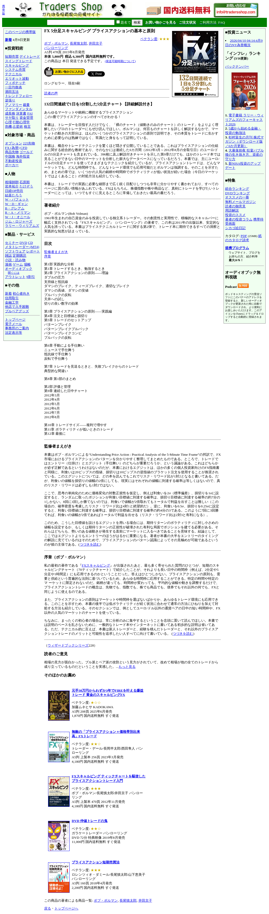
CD (30, 243)
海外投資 (23, 156)
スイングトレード (18, 61)
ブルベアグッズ (17, 311)
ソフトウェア (15, 251)
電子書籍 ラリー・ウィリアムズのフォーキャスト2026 (244, 119)
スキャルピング (17, 65)
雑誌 (8, 255)
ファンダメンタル (18, 109)
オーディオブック (18, 269)
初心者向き (21, 293)
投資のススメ (235, 215)
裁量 (26, 105)
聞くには (13, 272)
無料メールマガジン (240, 202)
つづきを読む (90, 544)
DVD (23, 243)
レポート (33, 251)
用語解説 (232, 210)
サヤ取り (12, 118)
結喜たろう (13, 195)
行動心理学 (21, 122)
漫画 (8, 264)
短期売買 (12, 56)
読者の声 (51, 93)
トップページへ (66, 908)
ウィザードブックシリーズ (68, 645)
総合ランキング (237, 189)
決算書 (21, 113)
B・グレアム (14, 208)
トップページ (15, 319)
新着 (8, 40)
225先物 (29, 143)
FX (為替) (12, 148)
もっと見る (127, 667)
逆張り (10, 100)
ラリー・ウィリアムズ (22, 226)
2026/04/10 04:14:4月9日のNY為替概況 (244, 43)
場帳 (27, 264)
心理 (8, 122)
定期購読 (19, 255)
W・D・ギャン (16, 204)
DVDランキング (237, 193)
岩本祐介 (12, 186)
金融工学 (12, 302)
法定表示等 (13, 333)
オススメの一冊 (237, 197)
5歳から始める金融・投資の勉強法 (243, 130)
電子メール (13, 324)
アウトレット (15, 277)
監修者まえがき (56, 252)
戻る (47, 908)
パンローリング (56, 48)
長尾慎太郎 (78, 43)
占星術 (18, 126)
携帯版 (3, 9)
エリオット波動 (17, 78)
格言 (27, 126)
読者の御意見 (235, 206)
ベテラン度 (148, 39)
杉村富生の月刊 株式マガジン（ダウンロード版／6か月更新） (244, 141)
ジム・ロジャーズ (18, 221)
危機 (8, 126)
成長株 (10, 113)
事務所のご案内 (17, 328)
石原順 (24, 182)
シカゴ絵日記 (235, 228)
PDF (244, 236)
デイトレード (29, 56)
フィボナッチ (15, 83)
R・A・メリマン (17, 212)
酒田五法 (12, 92)
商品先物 (12, 152)
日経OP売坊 (14, 191)
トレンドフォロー (18, 96)
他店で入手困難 (17, 307)
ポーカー (12, 165)
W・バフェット (17, 199)
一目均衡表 (13, 87)
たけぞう (26, 186)
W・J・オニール (17, 217)
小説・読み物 (15, 260)
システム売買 (15, 70)
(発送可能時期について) (120, 61)
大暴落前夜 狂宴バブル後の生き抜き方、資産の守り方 (244, 154)
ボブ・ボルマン (56, 43)
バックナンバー (237, 66)
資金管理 (26, 118)
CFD (23, 148)
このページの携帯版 (20, 32)
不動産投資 (13, 161)
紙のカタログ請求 (243, 238)
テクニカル (13, 74)
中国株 (10, 156)
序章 (47, 256)
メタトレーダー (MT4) (22, 247)
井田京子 (95, 43)
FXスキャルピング (96, 565)
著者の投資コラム (238, 219)
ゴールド (26, 152)
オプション (13, 143)
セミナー (12, 243)
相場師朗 (12, 182)
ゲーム (18, 264)
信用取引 (12, 298)
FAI (30, 113)
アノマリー (13, 105)
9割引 (30, 277)
